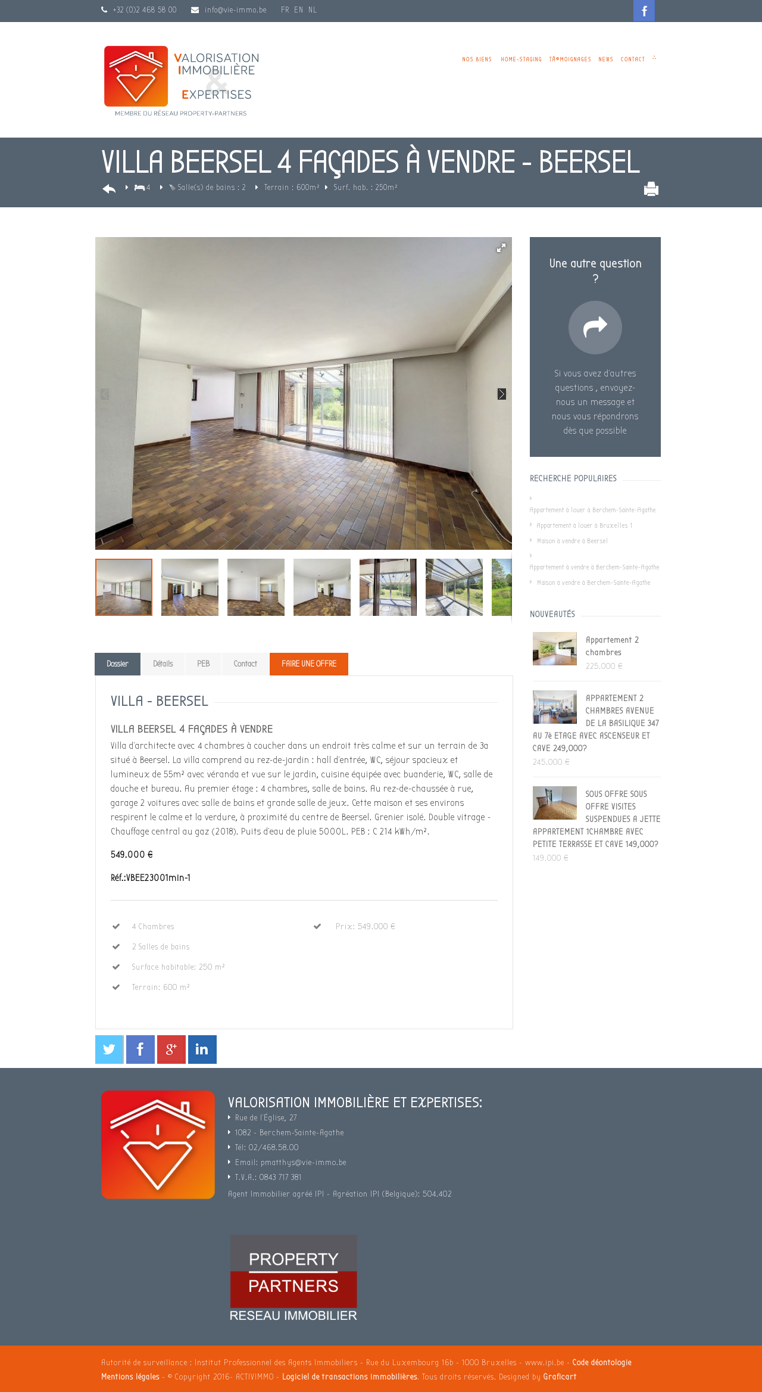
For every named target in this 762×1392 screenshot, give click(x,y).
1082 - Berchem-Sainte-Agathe (289, 1133)
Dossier (118, 664)
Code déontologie (602, 1362)
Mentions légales (130, 1377)
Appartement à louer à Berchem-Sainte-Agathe (593, 510)
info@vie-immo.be (236, 9)
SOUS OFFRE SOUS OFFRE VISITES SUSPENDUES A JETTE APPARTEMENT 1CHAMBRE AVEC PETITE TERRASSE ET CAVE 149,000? (597, 819)
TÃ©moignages (570, 60)
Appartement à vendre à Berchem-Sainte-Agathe (595, 567)
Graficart (560, 1377)
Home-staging (521, 60)
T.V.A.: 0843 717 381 (268, 1177)
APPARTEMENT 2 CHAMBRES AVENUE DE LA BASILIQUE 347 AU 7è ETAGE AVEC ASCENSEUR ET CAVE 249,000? (596, 723)
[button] (501, 247)
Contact (633, 60)
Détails (163, 664)
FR (285, 9)
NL (312, 9)
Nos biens (477, 60)
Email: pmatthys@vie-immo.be (290, 1162)
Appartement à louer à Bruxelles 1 (585, 526)
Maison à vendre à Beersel (572, 541)
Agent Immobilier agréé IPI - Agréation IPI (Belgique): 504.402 (340, 1194)
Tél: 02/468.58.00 (267, 1147)
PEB (203, 664)
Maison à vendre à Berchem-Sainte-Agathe (594, 583)
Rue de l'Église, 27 (266, 1118)
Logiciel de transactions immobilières (349, 1377)
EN (299, 9)
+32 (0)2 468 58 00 (144, 9)
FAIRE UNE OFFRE (309, 664)
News (606, 60)
